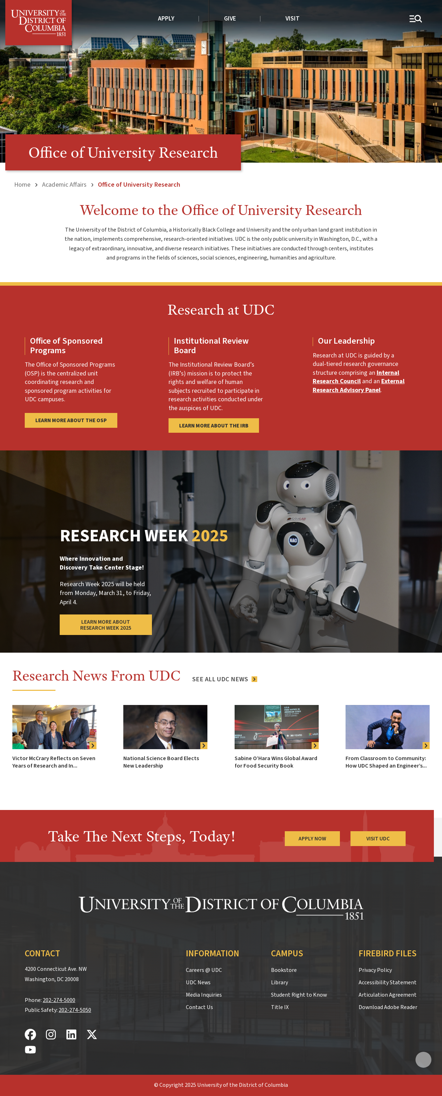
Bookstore (284, 970)
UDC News (198, 982)
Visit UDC (378, 839)
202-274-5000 (59, 1000)
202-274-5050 (75, 1010)
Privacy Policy (375, 970)
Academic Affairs (64, 184)
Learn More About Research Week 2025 (105, 625)
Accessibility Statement (388, 982)
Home (22, 184)
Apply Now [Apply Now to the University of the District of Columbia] (312, 839)
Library (279, 982)
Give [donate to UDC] (230, 18)
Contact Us (199, 1007)
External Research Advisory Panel (359, 386)
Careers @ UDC (204, 970)
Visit (292, 18)
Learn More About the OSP (71, 420)
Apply (166, 18)
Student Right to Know (299, 995)
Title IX (280, 1007)
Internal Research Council (356, 377)
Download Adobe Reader (388, 1007)
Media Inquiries (204, 995)
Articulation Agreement (388, 995)
